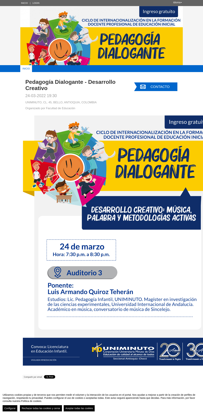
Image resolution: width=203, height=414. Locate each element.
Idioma (177, 2)
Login (36, 3)
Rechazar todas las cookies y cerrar (41, 408)
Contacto (160, 87)
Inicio (24, 3)
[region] (101, 401)
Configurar (10, 408)
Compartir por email (33, 377)
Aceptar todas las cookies (79, 408)
